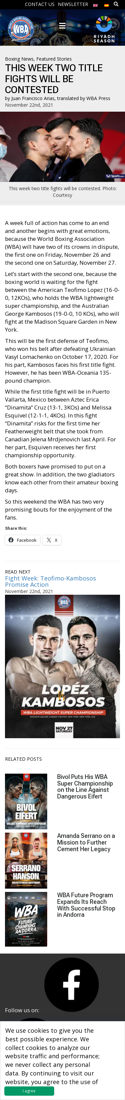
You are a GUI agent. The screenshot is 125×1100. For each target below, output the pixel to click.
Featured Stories (54, 59)
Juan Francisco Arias (33, 98)
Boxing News (19, 59)
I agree (29, 1091)
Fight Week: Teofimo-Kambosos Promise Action (50, 581)
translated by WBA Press (83, 98)
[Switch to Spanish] (106, 4)
